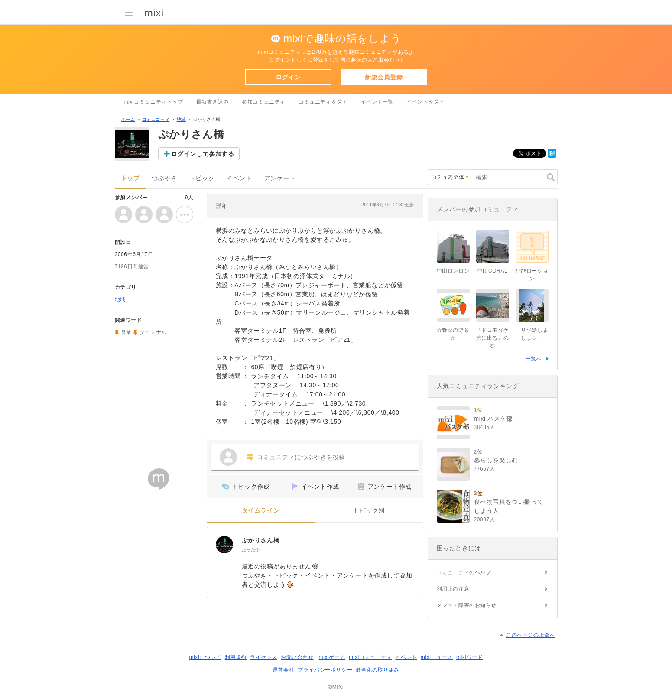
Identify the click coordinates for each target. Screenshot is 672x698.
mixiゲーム (332, 657)
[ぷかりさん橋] (224, 544)
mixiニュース (437, 657)
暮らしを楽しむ (496, 460)
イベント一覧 (376, 102)
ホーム (128, 119)
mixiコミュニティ (370, 657)
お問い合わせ (297, 657)
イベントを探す (425, 102)
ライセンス (263, 657)
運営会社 (283, 670)
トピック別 (369, 510)
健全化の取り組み (377, 670)
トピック (201, 178)
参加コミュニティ (264, 102)
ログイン (288, 77)
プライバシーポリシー (325, 670)
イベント (239, 178)
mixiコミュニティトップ (153, 102)
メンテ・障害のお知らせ (467, 605)
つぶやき (164, 178)
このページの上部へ (530, 635)
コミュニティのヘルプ (464, 572)
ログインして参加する (202, 153)
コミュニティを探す (323, 102)
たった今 (251, 549)
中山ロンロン (453, 271)
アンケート (280, 178)
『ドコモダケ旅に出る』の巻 (492, 338)
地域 (181, 119)
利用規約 (236, 657)
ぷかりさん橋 (261, 540)
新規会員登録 (384, 77)
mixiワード (469, 657)
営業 (126, 332)
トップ (130, 178)
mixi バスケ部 (493, 418)
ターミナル (153, 332)
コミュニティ (156, 119)
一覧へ (534, 359)
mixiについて (205, 657)
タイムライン (261, 510)
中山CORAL (492, 271)
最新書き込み (212, 102)
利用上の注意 (453, 589)
